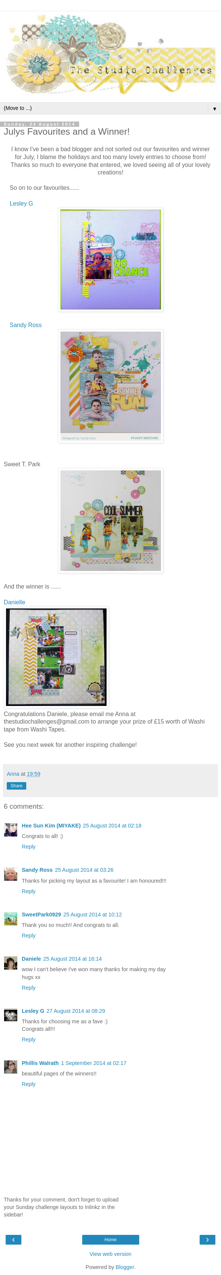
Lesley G (21, 203)
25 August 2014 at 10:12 (92, 915)
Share (17, 785)
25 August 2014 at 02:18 (112, 826)
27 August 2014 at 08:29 (76, 1011)
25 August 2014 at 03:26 (84, 870)
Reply (29, 847)
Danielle (14, 602)
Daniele (31, 959)
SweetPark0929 (41, 915)
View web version (111, 1254)
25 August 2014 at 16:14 (72, 959)
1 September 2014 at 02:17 (93, 1063)
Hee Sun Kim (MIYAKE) (51, 826)
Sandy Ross (26, 325)
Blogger (125, 1267)
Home (110, 1239)
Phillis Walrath (40, 1063)
